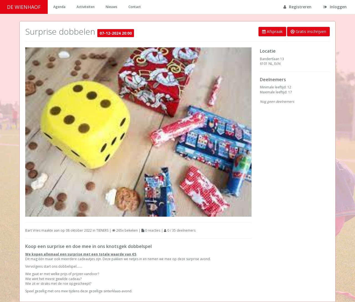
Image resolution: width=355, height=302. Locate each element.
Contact (134, 6)
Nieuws (111, 6)
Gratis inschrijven (308, 31)
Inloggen (335, 6)
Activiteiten (86, 6)
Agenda (59, 6)
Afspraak (272, 31)
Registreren (297, 6)
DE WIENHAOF (24, 7)
